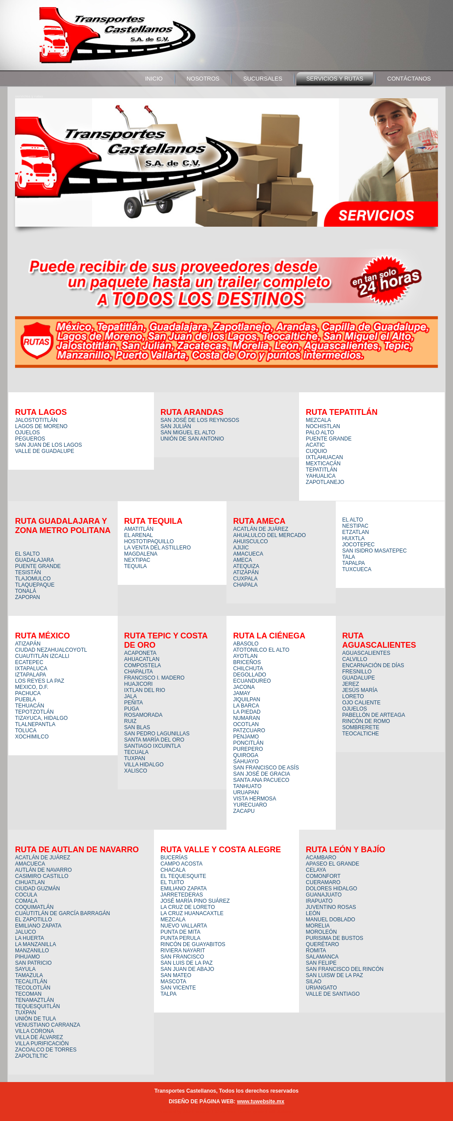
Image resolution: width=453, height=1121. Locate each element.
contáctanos (409, 78)
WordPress (193, 1111)
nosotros (203, 78)
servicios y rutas (334, 78)
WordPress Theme (233, 1111)
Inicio (154, 78)
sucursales (262, 78)
